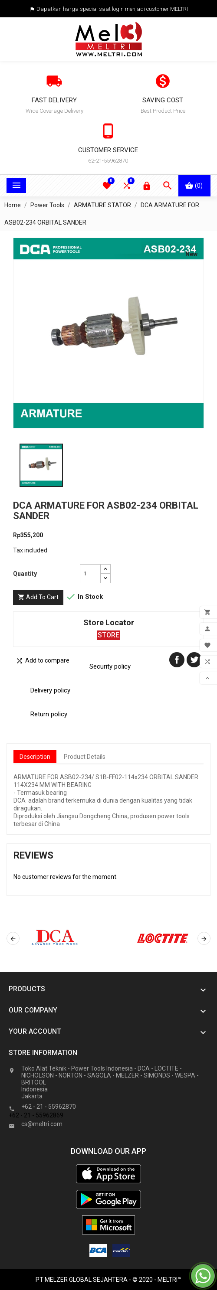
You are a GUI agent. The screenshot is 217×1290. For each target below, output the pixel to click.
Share (176, 659)
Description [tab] (35, 756)
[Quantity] (90, 573)
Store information (43, 1052)
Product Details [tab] (84, 756)
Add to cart (38, 597)
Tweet (194, 659)
